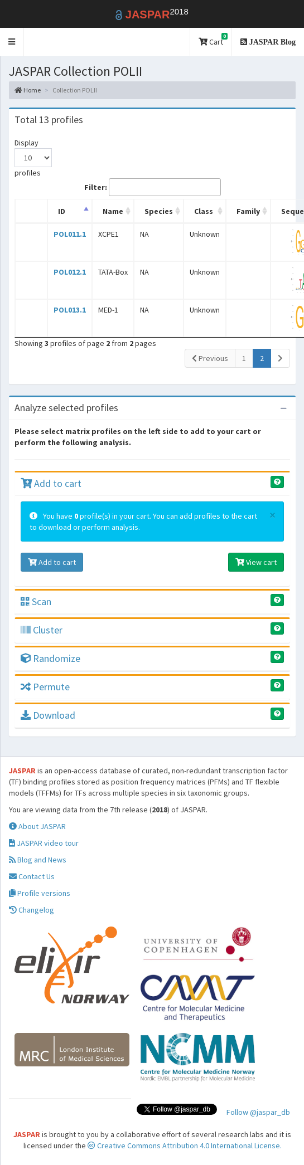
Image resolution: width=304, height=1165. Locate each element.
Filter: (152, 187)
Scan (36, 601)
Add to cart (51, 483)
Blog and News (37, 860)
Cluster (41, 629)
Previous (210, 358)
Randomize (50, 658)
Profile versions (39, 893)
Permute (45, 686)
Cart (213, 40)
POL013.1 (70, 310)
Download (48, 715)
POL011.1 (70, 234)
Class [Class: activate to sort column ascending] (203, 211)
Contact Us (32, 876)
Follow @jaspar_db (258, 1112)
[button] (12, 42)
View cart (256, 562)
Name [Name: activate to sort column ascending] (113, 211)
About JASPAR (37, 826)
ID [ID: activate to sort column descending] (61, 211)
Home (28, 90)
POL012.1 (70, 272)
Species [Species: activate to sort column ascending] (158, 211)
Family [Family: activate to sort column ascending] (248, 211)
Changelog (31, 910)
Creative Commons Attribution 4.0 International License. (185, 1145)
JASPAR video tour (44, 843)
